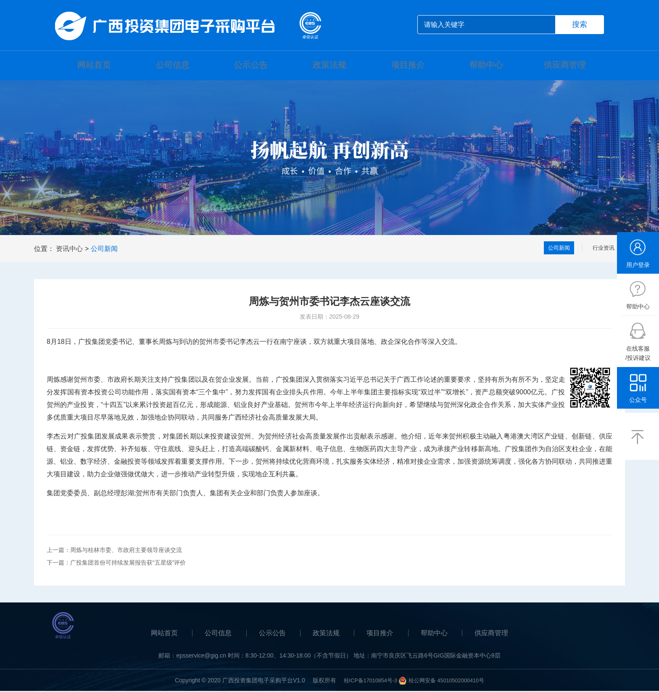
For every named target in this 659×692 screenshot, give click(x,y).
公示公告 (251, 65)
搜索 (579, 24)
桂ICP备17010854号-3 (366, 681)
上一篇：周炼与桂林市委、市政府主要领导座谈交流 (114, 550)
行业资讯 (601, 249)
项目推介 (408, 65)
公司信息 (173, 65)
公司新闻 (104, 249)
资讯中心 (69, 249)
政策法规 (329, 65)
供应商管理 (565, 65)
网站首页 (94, 65)
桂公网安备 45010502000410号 (449, 681)
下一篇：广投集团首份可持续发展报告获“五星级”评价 (116, 563)
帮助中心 (486, 65)
